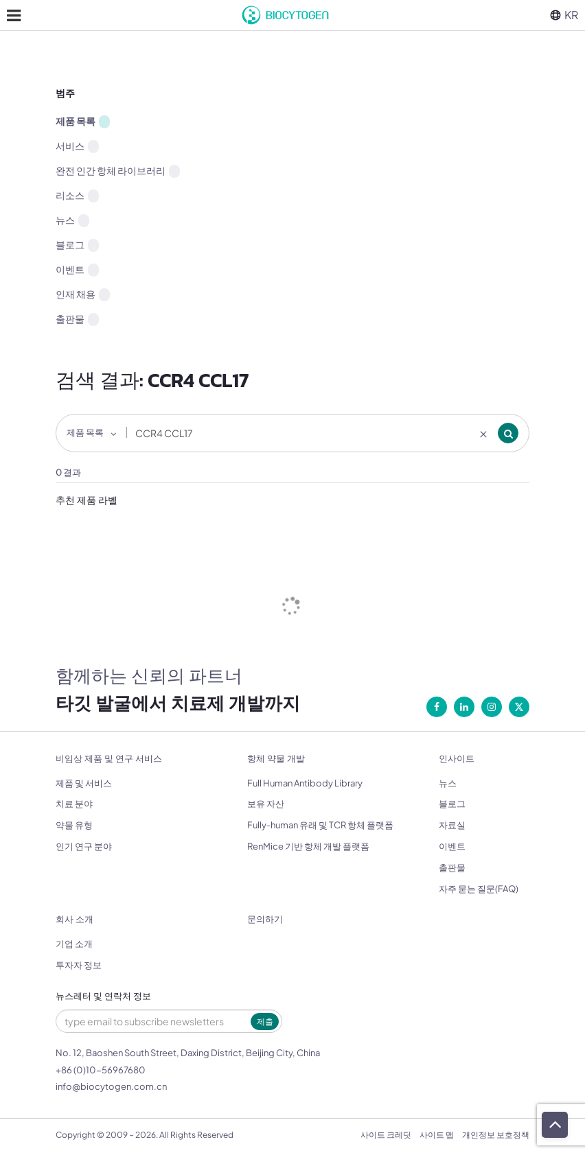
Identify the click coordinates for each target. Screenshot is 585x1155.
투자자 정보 (79, 964)
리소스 (77, 195)
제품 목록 (83, 121)
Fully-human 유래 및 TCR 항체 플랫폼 (320, 824)
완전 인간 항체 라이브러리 (118, 171)
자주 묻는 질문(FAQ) (478, 888)
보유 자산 (265, 803)
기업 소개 (74, 943)
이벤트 (77, 270)
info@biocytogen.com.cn (111, 1086)
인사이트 (456, 758)
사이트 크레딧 (385, 1135)
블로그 (77, 245)
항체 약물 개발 (276, 758)
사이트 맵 (437, 1135)
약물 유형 (74, 824)
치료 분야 (74, 803)
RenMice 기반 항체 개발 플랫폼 (308, 846)
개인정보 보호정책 (495, 1135)
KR (564, 15)
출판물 (77, 319)
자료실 (452, 824)
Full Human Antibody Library (305, 783)
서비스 (77, 146)
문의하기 (265, 919)
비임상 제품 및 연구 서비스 (109, 758)
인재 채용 (83, 294)
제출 (265, 1021)
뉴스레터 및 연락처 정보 (103, 996)
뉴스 (72, 220)
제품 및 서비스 (84, 783)
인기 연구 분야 (84, 846)
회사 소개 (74, 919)
